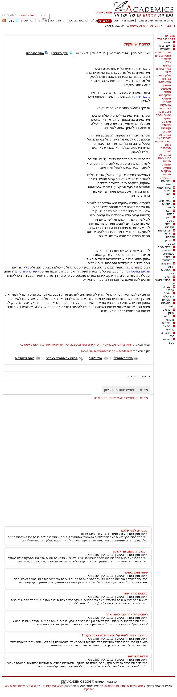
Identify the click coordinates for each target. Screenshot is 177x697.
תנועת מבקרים (166, 169)
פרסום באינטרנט (165, 133)
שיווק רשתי (164, 158)
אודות (158, 20)
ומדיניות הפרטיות (115, 686)
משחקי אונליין (166, 100)
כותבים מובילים (78, 20)
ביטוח (167, 191)
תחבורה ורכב (168, 334)
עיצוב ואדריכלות (169, 295)
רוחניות (166, 323)
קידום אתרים (163, 141)
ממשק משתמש (166, 87)
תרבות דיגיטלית (166, 176)
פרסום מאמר (145, 20)
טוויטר (10, 20)
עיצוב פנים (118, 534)
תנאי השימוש (135, 686)
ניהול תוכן (165, 111)
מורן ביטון (136, 53)
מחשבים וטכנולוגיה (168, 252)
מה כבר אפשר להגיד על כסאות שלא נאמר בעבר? (115, 635)
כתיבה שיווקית (114, 25)
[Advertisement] (89, 32)
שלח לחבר (95, 358)
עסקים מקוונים (166, 120)
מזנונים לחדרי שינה (135, 593)
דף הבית (169, 20)
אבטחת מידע (163, 52)
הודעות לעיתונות (168, 205)
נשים (168, 276)
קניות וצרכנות (169, 318)
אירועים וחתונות (168, 182)
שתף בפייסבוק (35, 53)
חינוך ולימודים (170, 225)
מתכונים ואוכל (168, 271)
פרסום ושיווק (169, 311)
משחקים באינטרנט (165, 106)
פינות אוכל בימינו (136, 572)
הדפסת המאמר (123, 358)
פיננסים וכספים (168, 304)
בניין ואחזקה (170, 196)
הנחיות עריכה (58, 20)
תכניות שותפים (166, 163)
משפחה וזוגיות (168, 265)
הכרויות (166, 78)
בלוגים (167, 65)
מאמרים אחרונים (123, 20)
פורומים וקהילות (166, 126)
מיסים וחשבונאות (168, 258)
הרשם (33, 15)
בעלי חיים (165, 200)
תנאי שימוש (27, 20)
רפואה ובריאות (169, 328)
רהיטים (121, 555)
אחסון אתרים (163, 55)
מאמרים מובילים (100, 20)
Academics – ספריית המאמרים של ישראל (106, 351)
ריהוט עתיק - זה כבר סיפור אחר (127, 614)
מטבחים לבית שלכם (134, 530)
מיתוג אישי (164, 82)
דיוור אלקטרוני (165, 73)
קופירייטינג (164, 138)
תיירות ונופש (169, 341)
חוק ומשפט (170, 219)
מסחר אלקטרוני (165, 93)
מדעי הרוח (164, 247)
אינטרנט (155, 25)
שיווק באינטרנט (135, 25)
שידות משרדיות (138, 656)
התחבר (23, 15)
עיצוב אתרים (163, 115)
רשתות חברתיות (166, 146)
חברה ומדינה (169, 212)
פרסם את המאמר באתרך (62, 358)
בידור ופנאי (164, 187)
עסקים (166, 299)
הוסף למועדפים (24, 358)
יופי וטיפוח (164, 230)
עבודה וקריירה (169, 288)
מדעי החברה (170, 235)
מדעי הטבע (170, 242)
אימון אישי (165, 45)
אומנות (166, 42)
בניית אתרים (163, 68)
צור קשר (42, 20)
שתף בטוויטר (60, 53)
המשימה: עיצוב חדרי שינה (130, 551)
